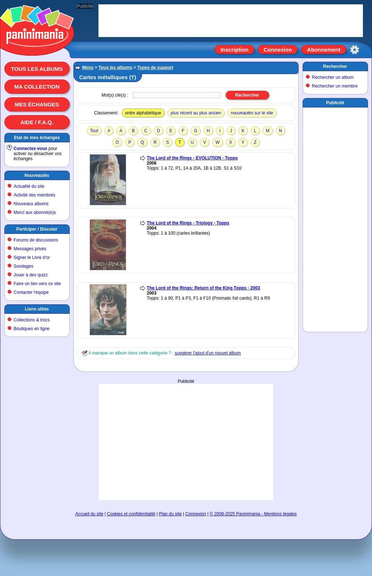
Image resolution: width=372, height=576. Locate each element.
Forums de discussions (36, 240)
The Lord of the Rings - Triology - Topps (188, 223)
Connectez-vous (31, 148)
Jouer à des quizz (31, 274)
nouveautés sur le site (252, 112)
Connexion (278, 49)
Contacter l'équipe (31, 292)
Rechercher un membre (335, 86)
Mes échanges (37, 104)
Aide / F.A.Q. (36, 122)
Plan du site (170, 513)
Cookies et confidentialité (131, 513)
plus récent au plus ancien (196, 112)
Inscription (234, 49)
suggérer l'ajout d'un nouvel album (208, 353)
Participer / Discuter (36, 229)
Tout (94, 130)
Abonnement (323, 49)
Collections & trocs (32, 320)
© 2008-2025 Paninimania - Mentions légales (253, 513)
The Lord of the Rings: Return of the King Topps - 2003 (203, 288)
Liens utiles (37, 309)
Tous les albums (37, 69)
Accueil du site (89, 513)
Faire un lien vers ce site (37, 283)
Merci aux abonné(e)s (35, 212)
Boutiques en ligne (32, 328)
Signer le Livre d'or (32, 257)
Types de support (155, 67)
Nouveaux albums (31, 203)
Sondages (23, 266)
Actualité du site (29, 186)
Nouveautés (36, 175)
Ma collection (36, 87)
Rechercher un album (333, 77)
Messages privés (30, 248)
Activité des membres (35, 195)
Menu (87, 67)
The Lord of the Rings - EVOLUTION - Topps (192, 158)
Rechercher (335, 66)
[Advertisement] (186, 442)
